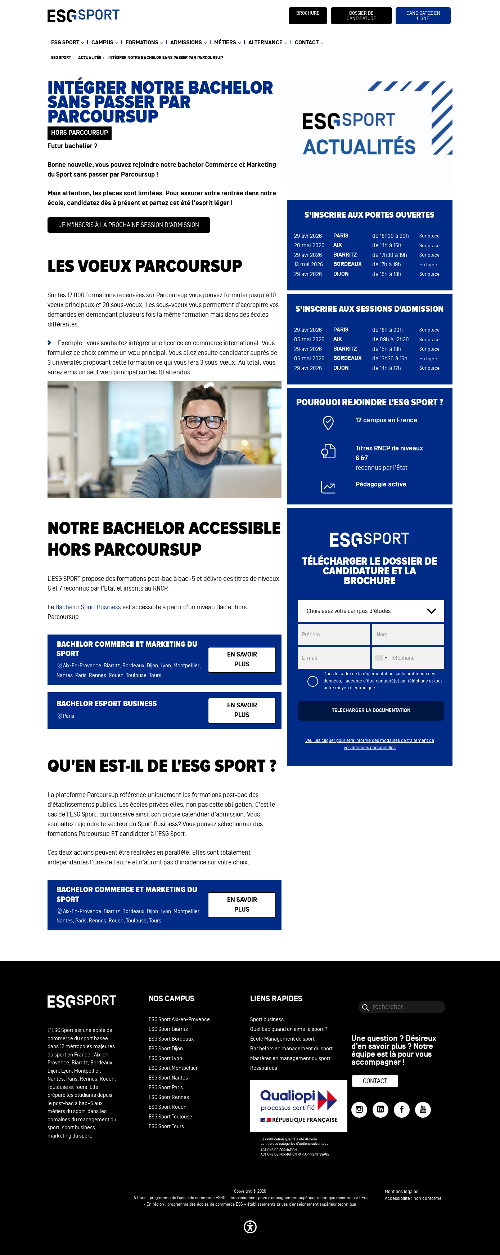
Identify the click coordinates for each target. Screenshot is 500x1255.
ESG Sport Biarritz (168, 1029)
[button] (250, 1227)
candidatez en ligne (423, 15)
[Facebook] (402, 1110)
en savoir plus (242, 659)
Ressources (263, 1068)
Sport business (267, 1019)
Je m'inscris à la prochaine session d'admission (129, 224)
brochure (308, 13)
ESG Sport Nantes (168, 1078)
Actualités (89, 58)
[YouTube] (423, 1110)
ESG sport (61, 58)
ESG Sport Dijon (166, 1049)
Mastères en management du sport (290, 1058)
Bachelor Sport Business (88, 607)
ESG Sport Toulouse (170, 1117)
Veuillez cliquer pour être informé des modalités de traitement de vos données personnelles (369, 744)
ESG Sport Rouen (167, 1107)
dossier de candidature (361, 15)
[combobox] (381, 657)
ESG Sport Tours (166, 1126)
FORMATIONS (142, 42)
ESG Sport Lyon (165, 1058)
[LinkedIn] (380, 1110)
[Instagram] (359, 1110)
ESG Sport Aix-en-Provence (179, 1019)
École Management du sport (282, 1039)
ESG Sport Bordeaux (171, 1039)
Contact (375, 1081)
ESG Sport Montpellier (173, 1068)
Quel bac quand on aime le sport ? (289, 1029)
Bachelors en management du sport (291, 1049)
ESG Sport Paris (166, 1088)
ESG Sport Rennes (169, 1097)
